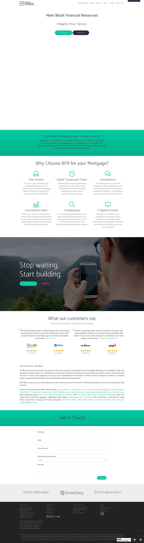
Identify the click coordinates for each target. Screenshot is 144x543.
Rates (92, 3)
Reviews (49, 511)
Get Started (63, 32)
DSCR (66, 389)
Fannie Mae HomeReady (95, 392)
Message (41, 464)
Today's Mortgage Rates (80, 507)
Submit (101, 478)
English (131, 0)
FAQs (112, 3)
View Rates (81, 32)
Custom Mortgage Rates (80, 509)
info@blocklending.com (102, 191)
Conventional (35, 392)
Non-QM (33, 402)
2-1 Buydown (74, 389)
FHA (40, 395)
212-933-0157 (83, 3)
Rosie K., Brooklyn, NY (108, 338)
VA (79, 395)
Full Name (41, 432)
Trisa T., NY (50, 338)
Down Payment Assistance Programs (58, 395)
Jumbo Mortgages (117, 389)
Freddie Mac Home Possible (53, 392)
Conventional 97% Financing (80, 397)
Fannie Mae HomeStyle (74, 392)
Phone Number (43, 448)
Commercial (24, 392)
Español (137, 0)
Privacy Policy (104, 509)
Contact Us (119, 3)
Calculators (76, 511)
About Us (99, 3)
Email (39, 440)
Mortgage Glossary (78, 512)
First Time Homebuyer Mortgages (95, 389)
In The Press (50, 512)
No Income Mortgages (106, 395)
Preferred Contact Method (46, 456)
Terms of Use (104, 511)
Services (49, 507)
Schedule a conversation (26, 507)
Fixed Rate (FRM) (69, 400)
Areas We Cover (51, 509)
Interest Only (82, 400)
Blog (48, 514)
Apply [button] (106, 3)
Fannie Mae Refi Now (115, 392)
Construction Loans (88, 395)
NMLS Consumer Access (107, 507)
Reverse (92, 400)
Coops (60, 389)
